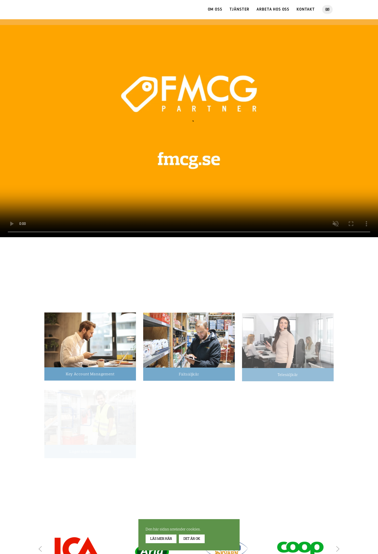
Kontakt (306, 9)
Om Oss (215, 9)
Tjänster (240, 9)
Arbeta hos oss (272, 9)
